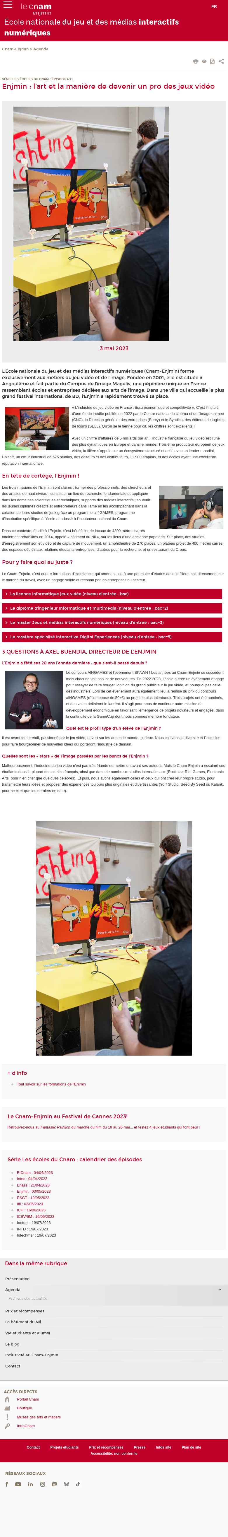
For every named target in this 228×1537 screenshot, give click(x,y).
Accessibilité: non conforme (114, 1453)
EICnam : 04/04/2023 (35, 1172)
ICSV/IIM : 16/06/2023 (35, 1216)
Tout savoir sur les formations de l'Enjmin (51, 1084)
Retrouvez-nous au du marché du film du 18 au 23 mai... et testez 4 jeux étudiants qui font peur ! (104, 1127)
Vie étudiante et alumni (27, 1333)
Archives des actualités (28, 1298)
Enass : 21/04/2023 (33, 1185)
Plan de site (191, 1447)
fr (214, 6)
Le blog (12, 1344)
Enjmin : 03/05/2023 (34, 1191)
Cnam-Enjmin (15, 49)
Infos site (163, 1447)
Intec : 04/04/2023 (32, 1179)
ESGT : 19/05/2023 (33, 1198)
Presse (139, 1447)
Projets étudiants (64, 1447)
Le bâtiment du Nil (23, 1322)
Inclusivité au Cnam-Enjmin (31, 1355)
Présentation (17, 1279)
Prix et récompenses (24, 1311)
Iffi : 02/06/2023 (30, 1204)
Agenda (40, 49)
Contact (12, 1366)
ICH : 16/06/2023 (31, 1210)
